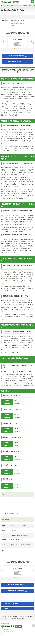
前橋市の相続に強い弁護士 (16, 61)
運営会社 (15, 616)
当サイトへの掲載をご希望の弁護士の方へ (16, 618)
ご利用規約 (30, 616)
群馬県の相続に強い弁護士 (16, 55)
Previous (3, 41)
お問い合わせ (4, 618)
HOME (2, 616)
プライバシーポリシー (22, 616)
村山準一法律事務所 (17, 39)
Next (32, 41)
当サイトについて (8, 616)
